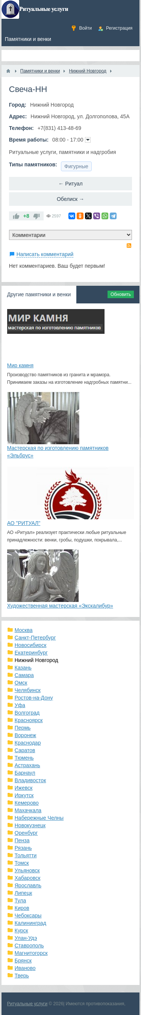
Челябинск (28, 690)
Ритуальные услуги (27, 1003)
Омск (21, 683)
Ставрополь (29, 946)
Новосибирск (31, 645)
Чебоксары (28, 915)
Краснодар (28, 743)
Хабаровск (28, 878)
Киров (22, 908)
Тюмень (24, 758)
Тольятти (26, 855)
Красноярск (29, 720)
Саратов (25, 750)
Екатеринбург (31, 653)
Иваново (25, 968)
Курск (21, 931)
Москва (24, 630)
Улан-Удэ (26, 938)
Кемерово (27, 803)
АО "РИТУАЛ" (24, 523)
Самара (24, 675)
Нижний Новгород (36, 660)
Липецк (23, 893)
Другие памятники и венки (39, 294)
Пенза (22, 840)
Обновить (121, 294)
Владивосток (30, 780)
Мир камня (20, 365)
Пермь (23, 728)
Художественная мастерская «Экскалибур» (60, 606)
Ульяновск (27, 870)
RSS (129, 245)
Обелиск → (70, 199)
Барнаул (25, 773)
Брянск (23, 961)
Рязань (23, 848)
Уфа (20, 705)
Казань (23, 668)
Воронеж (25, 735)
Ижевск (24, 788)
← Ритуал (70, 184)
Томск (22, 863)
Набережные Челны (39, 818)
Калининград (30, 923)
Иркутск (24, 795)
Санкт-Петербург (35, 638)
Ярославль (28, 885)
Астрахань (27, 765)
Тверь (22, 976)
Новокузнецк (30, 825)
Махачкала (28, 810)
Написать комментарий (45, 254)
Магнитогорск (31, 953)
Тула (20, 900)
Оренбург (26, 833)
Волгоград (27, 713)
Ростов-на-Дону (34, 698)
